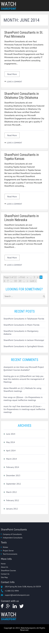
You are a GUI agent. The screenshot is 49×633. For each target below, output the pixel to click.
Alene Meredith (10, 388)
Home (3, 563)
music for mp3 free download (17, 406)
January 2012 (12, 508)
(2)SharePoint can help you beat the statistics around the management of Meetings (24, 379)
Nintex (5, 547)
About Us (4, 567)
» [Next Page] (27, 281)
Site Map (4, 577)
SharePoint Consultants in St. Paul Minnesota (23, 34)
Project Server (8, 550)
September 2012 (13, 483)
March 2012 (11, 492)
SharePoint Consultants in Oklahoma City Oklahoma (21, 96)
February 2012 (12, 500)
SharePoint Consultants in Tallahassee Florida (24, 318)
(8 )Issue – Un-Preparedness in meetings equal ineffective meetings (24, 409)
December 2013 (13, 475)
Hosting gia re (10, 376)
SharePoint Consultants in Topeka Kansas (21, 157)
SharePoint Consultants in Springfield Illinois (23, 346)
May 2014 (10, 442)
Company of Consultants (12, 534)
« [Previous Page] (27, 277)
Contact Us (5, 574)
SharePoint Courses (8, 570)
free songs (8, 397)
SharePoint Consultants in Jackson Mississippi (24, 340)
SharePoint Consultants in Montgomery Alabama (21, 332)
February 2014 (12, 467)
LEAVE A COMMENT (14, 81)
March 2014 (11, 458)
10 (15, 281)
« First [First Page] (22, 277)
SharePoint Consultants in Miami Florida (21, 324)
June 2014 (10, 434)
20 (20, 281)
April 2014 (11, 450)
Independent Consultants (12, 537)
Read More (12, 74)
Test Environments (10, 554)
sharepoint (8, 367)
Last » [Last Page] (33, 281)
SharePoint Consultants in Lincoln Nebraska (21, 218)
